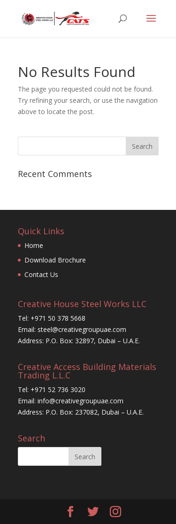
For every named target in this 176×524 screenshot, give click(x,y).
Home (33, 245)
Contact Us (41, 274)
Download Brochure (55, 259)
